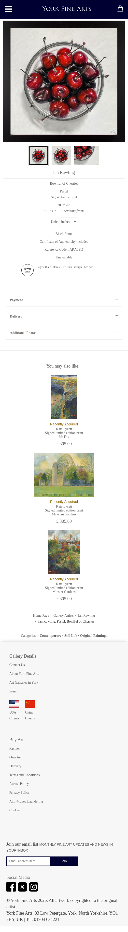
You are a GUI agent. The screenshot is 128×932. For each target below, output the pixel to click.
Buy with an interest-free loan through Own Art (65, 267)
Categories (28, 636)
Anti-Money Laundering (26, 801)
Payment (16, 300)
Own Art (15, 757)
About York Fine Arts (24, 674)
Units (54, 222)
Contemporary (50, 636)
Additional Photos (23, 333)
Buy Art (16, 739)
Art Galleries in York (23, 682)
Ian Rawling (86, 615)
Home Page (41, 615)
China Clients (30, 712)
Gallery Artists (64, 615)
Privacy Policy (19, 792)
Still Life (70, 636)
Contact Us (17, 665)
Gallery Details (22, 656)
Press (13, 691)
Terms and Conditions (24, 775)
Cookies (15, 810)
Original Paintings (93, 636)
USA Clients (14, 712)
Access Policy (19, 784)
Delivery (16, 316)
